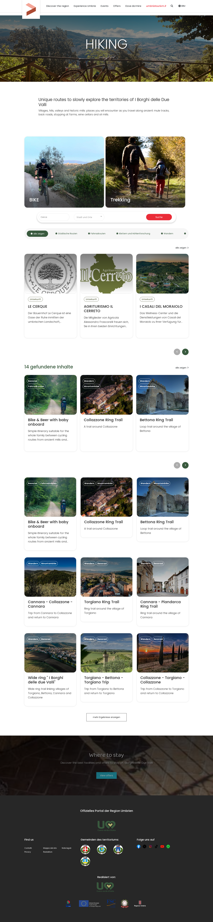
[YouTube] (162, 846)
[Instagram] (150, 846)
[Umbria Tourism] (105, 887)
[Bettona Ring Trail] (162, 413)
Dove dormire (133, 6)
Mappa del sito (50, 848)
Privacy (27, 852)
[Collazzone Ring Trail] (106, 413)
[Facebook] (138, 846)
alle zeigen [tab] (37, 233)
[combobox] (89, 217)
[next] (185, 352)
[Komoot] (168, 846)
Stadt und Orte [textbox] (84, 217)
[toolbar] (106, 352)
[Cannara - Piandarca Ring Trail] (163, 591)
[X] (144, 846)
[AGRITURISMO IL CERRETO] (106, 296)
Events (104, 6)
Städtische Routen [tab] (66, 233)
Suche (159, 217)
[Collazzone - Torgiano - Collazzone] (163, 667)
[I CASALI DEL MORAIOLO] (162, 296)
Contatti (28, 848)
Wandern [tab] (167, 233)
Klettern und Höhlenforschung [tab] (133, 233)
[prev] (177, 352)
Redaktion (47, 852)
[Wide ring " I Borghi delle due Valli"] (50, 669)
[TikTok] (156, 846)
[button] (182, 6)
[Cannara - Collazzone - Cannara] (50, 591)
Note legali (66, 848)
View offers (106, 775)
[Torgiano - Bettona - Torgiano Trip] (106, 667)
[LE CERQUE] (51, 296)
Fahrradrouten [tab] (97, 233)
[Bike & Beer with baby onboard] (51, 413)
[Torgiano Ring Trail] (106, 589)
